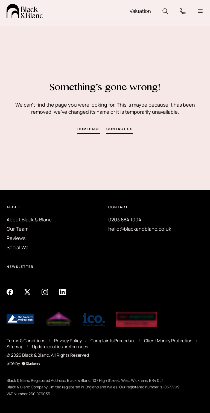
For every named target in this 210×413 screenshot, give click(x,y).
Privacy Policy (68, 341)
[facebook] (10, 292)
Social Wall (19, 247)
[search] (165, 11)
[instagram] (45, 292)
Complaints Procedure (113, 341)
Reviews (16, 238)
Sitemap (15, 347)
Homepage (88, 129)
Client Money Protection (168, 341)
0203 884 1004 (124, 219)
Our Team (17, 228)
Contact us (119, 129)
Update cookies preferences (60, 347)
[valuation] (140, 11)
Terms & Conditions (26, 341)
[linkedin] (62, 292)
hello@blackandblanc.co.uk (139, 228)
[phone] (182, 11)
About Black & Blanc (29, 219)
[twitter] (27, 292)
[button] (200, 11)
